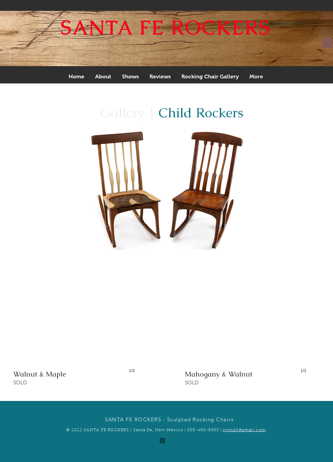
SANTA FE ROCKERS (165, 27)
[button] (327, 41)
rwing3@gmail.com (244, 430)
